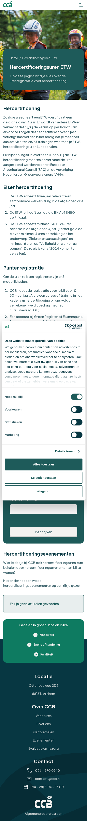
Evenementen (43, 740)
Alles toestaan (43, 464)
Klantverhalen (43, 732)
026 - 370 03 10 (47, 770)
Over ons (44, 724)
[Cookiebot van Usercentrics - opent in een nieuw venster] (64, 326)
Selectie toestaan (43, 477)
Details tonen (64, 451)
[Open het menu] (81, 4)
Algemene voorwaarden (43, 813)
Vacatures (44, 716)
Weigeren (43, 491)
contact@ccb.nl (47, 778)
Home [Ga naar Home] (14, 58)
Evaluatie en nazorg (43, 748)
